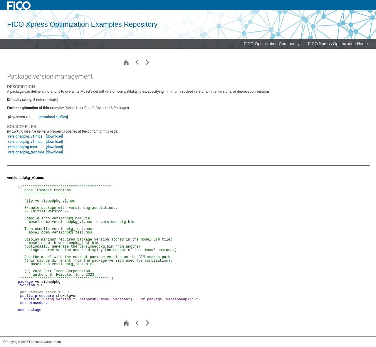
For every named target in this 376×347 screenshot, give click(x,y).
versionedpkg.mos (22, 147)
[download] (54, 136)
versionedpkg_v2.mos (25, 142)
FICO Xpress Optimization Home (338, 43)
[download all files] (53, 117)
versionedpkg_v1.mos (25, 136)
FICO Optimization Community (272, 43)
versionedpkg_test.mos (26, 152)
